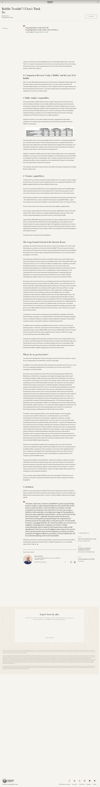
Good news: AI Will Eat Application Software (84, 549)
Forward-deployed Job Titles (86, 559)
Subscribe (91, 16)
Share (5, 28)
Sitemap (94, 784)
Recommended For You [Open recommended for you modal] (83, 533)
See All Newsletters (49, 637)
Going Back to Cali (41, 32)
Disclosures (88, 784)
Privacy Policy (82, 784)
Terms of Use (74, 784)
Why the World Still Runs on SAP (87, 539)
